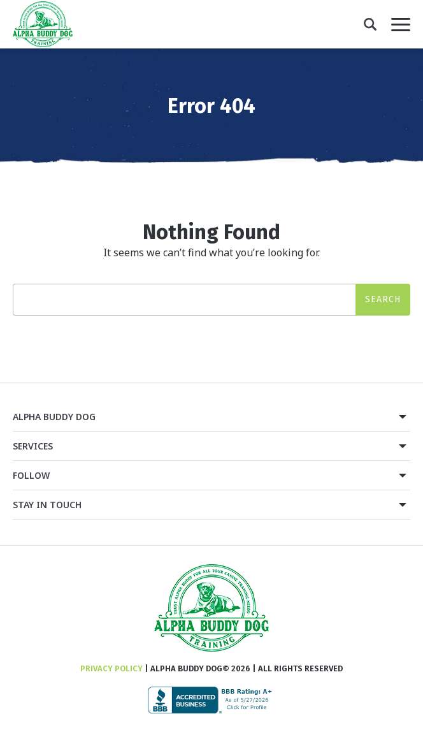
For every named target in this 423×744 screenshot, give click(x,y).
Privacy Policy (111, 668)
